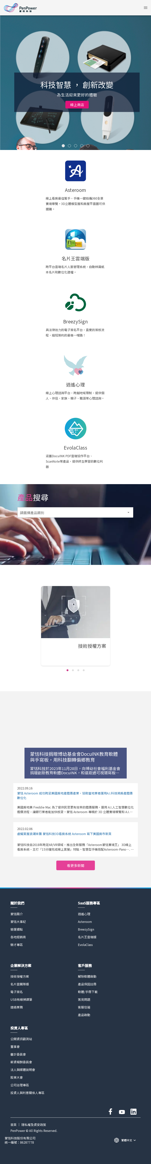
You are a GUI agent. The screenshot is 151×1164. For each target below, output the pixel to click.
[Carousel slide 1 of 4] (67, 670)
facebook (110, 1111)
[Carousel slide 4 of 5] (81, 145)
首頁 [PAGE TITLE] (13, 1124)
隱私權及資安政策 (33, 1124)
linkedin (133, 1111)
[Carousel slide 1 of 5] (63, 145)
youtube (121, 1111)
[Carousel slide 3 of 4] (78, 670)
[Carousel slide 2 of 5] (69, 145)
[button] (145, 7)
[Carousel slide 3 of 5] (75, 145)
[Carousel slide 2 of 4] (73, 670)
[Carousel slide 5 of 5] (87, 145)
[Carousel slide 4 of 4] (84, 670)
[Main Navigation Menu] (145, 7)
